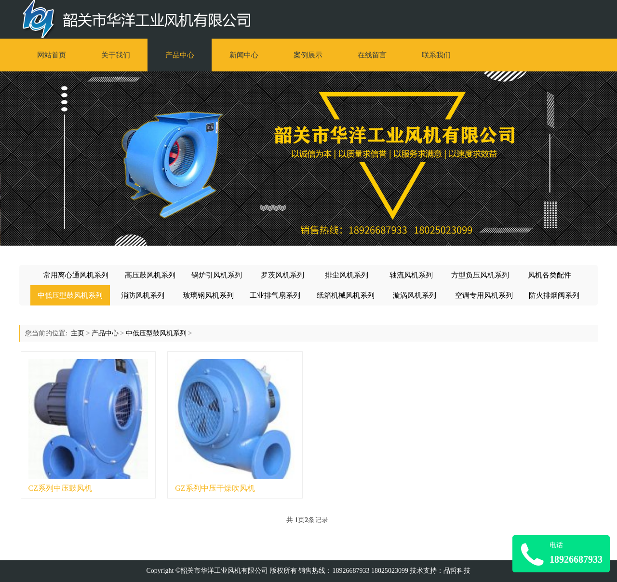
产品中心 (179, 55)
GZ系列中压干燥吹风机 (215, 488)
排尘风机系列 (346, 275)
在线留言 (372, 55)
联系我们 (436, 55)
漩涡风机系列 (414, 295)
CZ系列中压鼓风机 (60, 488)
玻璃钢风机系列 (208, 295)
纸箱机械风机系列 (346, 295)
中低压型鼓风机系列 (70, 295)
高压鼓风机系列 (150, 275)
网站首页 (51, 55)
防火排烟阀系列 (554, 295)
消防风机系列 (142, 295)
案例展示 (308, 55)
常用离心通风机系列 (75, 275)
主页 (77, 333)
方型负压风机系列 (480, 275)
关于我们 (115, 55)
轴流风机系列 (411, 275)
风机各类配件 (549, 275)
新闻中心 (243, 55)
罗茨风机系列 (282, 275)
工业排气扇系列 (275, 295)
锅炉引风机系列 (216, 275)
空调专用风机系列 (484, 295)
